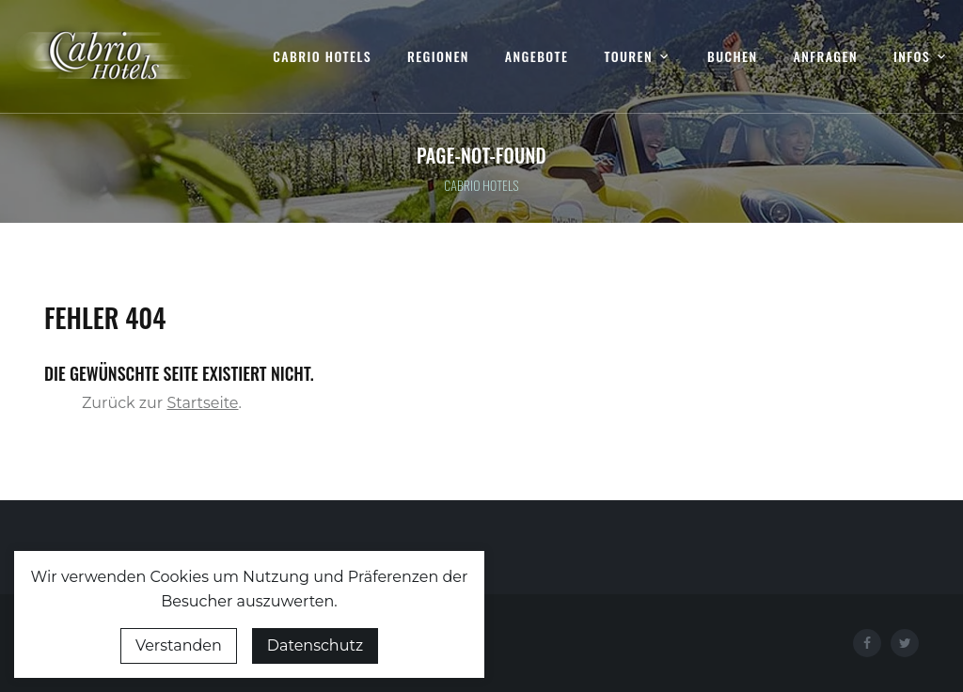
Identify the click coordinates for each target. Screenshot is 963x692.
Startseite (202, 403)
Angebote (537, 57)
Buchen (732, 57)
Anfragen (826, 57)
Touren (628, 57)
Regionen (438, 57)
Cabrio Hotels (322, 57)
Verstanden (178, 645)
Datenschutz (315, 645)
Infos (911, 57)
